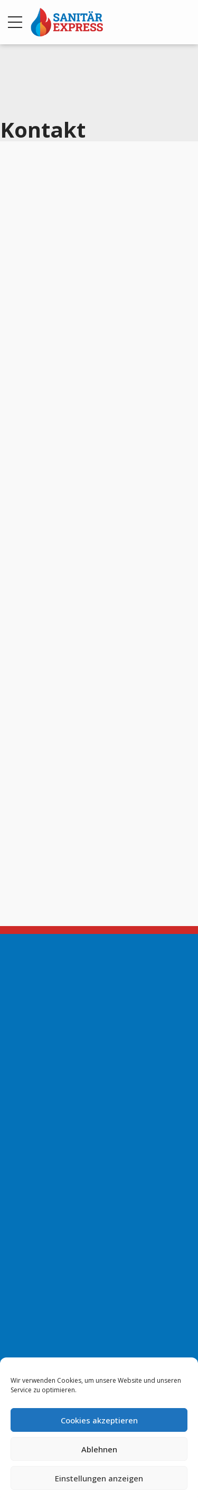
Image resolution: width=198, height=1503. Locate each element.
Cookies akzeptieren (99, 1420)
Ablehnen (99, 1449)
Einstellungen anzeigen (99, 1478)
